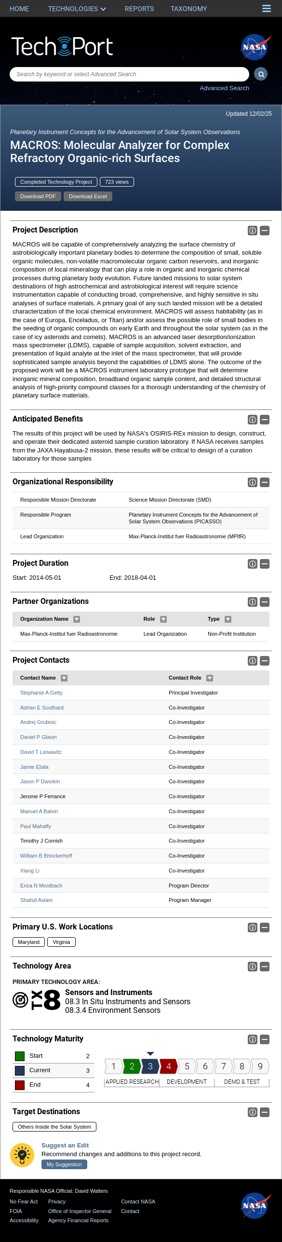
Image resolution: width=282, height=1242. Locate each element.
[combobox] (129, 74)
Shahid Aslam (36, 900)
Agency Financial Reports (78, 1220)
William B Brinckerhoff (46, 856)
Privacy (57, 1201)
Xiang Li (30, 870)
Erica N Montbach (41, 885)
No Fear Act (24, 1201)
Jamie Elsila (34, 767)
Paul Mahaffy (35, 826)
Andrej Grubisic (38, 722)
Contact (130, 1211)
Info (252, 230)
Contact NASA (138, 1201)
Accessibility (24, 1220)
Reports (139, 9)
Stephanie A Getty (41, 693)
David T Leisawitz (41, 752)
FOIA (16, 1211)
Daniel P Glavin (38, 737)
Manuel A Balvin (39, 811)
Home (19, 9)
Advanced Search (224, 88)
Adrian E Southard (42, 707)
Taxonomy (189, 9)
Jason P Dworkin (40, 782)
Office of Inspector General (79, 1211)
